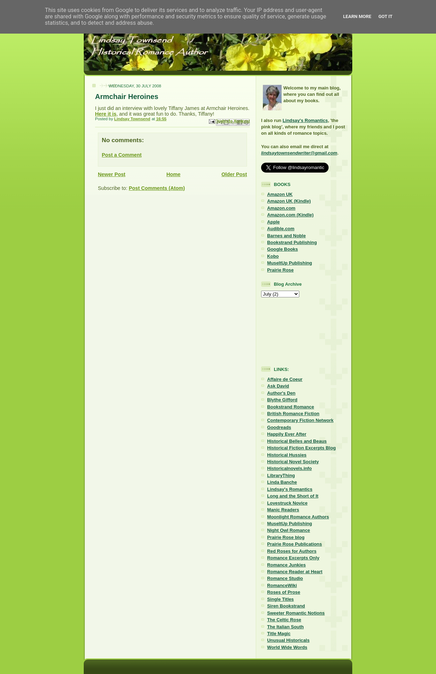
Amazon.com (281, 208)
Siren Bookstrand (286, 606)
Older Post (234, 174)
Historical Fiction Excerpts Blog (301, 448)
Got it (385, 16)
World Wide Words (287, 647)
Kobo (273, 256)
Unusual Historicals (288, 640)
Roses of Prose (283, 592)
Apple (273, 222)
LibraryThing (281, 475)
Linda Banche (282, 482)
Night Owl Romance (288, 530)
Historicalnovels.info (289, 468)
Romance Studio (285, 578)
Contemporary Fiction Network (300, 420)
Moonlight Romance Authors (298, 516)
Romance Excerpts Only (293, 557)
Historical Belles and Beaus (297, 441)
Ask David (278, 386)
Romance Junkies (286, 565)
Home (173, 174)
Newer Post (111, 174)
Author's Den (281, 393)
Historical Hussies (287, 455)
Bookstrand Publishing (292, 242)
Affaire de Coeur (284, 379)
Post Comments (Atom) (157, 188)
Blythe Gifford (282, 399)
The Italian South (285, 626)
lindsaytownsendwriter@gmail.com (299, 153)
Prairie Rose (280, 270)
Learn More (357, 16)
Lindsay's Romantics (305, 120)
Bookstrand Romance (290, 406)
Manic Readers (283, 509)
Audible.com (280, 228)
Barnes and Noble (286, 235)
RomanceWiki (282, 585)
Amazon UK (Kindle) (289, 201)
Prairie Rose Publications (294, 544)
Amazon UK (280, 194)
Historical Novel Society (293, 461)
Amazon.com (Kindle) (290, 214)
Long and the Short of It (292, 496)
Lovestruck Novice (287, 503)
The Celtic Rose (284, 619)
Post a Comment (122, 155)
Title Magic (278, 633)
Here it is (105, 114)
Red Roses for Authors (292, 551)
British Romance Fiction (293, 413)
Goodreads (279, 427)
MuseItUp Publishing (289, 263)
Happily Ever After (286, 434)
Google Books (282, 249)
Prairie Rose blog (286, 537)
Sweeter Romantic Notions (296, 613)
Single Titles (280, 599)
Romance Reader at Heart (295, 571)
